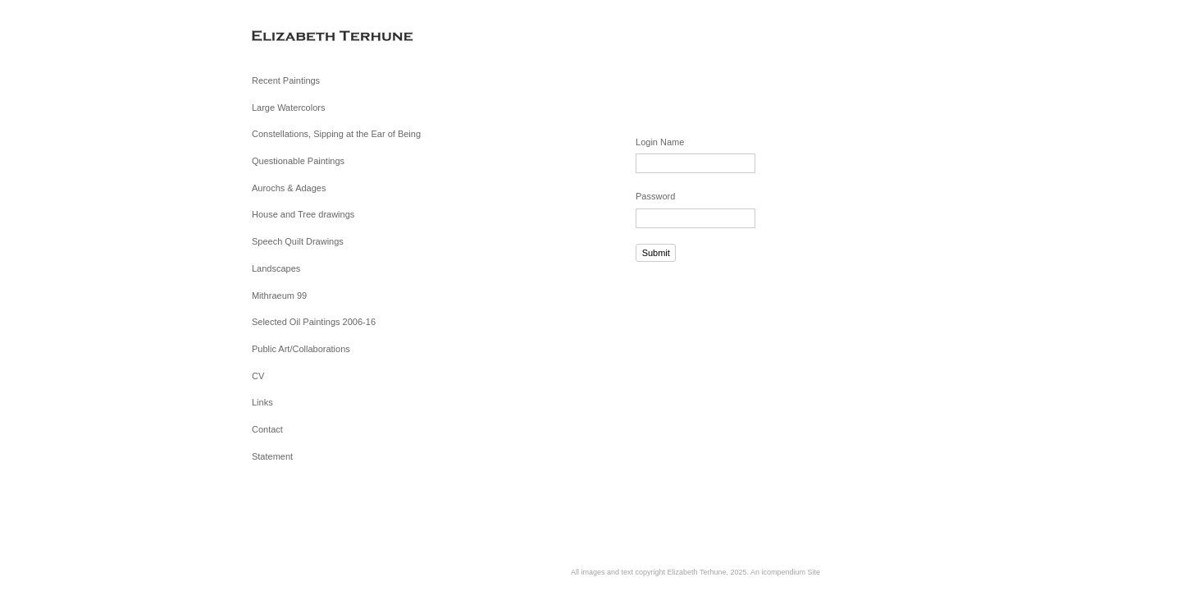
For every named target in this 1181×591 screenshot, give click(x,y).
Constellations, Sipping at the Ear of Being (336, 134)
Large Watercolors (288, 107)
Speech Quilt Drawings (298, 241)
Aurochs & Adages (289, 188)
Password (655, 196)
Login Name (660, 142)
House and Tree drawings (303, 214)
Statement (272, 456)
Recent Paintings (286, 80)
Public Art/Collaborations (301, 349)
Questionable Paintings (298, 161)
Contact (267, 429)
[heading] (293, 36)
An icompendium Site (785, 572)
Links (262, 402)
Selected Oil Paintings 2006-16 (314, 322)
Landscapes (276, 268)
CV (258, 376)
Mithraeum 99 (279, 295)
